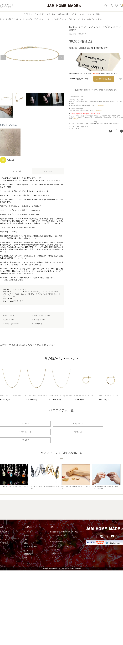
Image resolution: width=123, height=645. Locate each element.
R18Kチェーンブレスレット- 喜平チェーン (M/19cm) (20, 210)
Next (61, 57)
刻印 (25, 532)
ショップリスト (55, 543)
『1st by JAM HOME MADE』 (13, 280)
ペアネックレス (61, 424)
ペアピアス (61, 433)
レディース (23, 289)
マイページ (4, 528)
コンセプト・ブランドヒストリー (61, 539)
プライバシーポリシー (58, 528)
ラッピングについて (30, 539)
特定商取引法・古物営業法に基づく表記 (64, 525)
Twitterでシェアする (110, 131)
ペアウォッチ (19, 433)
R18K (13, 296)
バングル (27, 292)
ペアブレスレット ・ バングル (42, 19)
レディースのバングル (37, 294)
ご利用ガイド (28, 547)
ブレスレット (18, 292)
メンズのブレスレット (61, 19)
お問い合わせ (54, 546)
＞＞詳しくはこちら (75, 128)
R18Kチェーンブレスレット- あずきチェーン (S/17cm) (20, 206)
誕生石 (26, 536)
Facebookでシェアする (116, 131)
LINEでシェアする (121, 131)
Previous (3, 57)
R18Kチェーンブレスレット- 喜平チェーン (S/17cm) (19, 214)
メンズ (15, 289)
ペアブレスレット (54, 294)
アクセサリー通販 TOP (7, 19)
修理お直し (27, 528)
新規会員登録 (4, 525)
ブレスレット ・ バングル (24, 19)
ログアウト (4, 536)
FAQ (25, 550)
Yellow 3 (10, 160)
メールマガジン (29, 543)
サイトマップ (54, 550)
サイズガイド (28, 525)
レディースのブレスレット (18, 294)
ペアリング (19, 424)
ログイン (3, 532)
